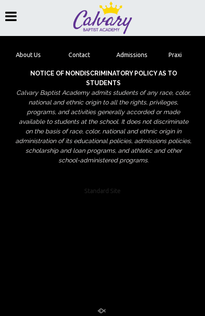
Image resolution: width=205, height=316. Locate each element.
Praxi (174, 54)
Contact (79, 54)
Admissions (132, 54)
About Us (28, 54)
